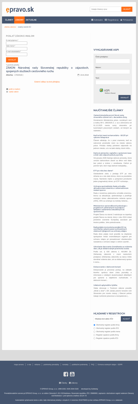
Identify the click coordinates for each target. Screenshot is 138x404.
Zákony (74, 383)
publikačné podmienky (80, 365)
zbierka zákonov (10, 27)
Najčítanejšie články (108, 110)
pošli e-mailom (14, 89)
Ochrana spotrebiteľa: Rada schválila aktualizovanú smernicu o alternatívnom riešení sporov (111, 188)
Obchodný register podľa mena (107, 332)
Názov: (98, 67)
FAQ (92, 365)
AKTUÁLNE (31, 20)
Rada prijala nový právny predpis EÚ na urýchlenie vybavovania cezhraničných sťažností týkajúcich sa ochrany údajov (110, 229)
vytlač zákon (14, 92)
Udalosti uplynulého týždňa (105, 285)
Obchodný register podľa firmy (107, 325)
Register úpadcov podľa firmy (106, 335)
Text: (98, 78)
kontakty (65, 365)
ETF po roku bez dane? (103, 171)
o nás (29, 365)
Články (64, 383)
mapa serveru (19, 365)
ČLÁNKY (9, 20)
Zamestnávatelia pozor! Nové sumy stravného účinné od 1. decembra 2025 (110, 116)
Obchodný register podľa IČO (106, 328)
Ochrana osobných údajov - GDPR (110, 365)
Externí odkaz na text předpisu (47, 82)
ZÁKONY (19, 20)
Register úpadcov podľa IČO (106, 338)
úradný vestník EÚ (24, 27)
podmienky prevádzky (51, 365)
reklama (37, 365)
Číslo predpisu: (102, 57)
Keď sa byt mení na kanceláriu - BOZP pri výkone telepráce (111, 136)
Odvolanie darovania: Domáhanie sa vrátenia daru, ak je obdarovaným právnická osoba (113, 248)
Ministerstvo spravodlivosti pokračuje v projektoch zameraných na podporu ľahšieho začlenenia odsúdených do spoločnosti (110, 209)
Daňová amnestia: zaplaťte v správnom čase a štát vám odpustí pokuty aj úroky (112, 154)
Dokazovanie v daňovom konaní (107, 267)
